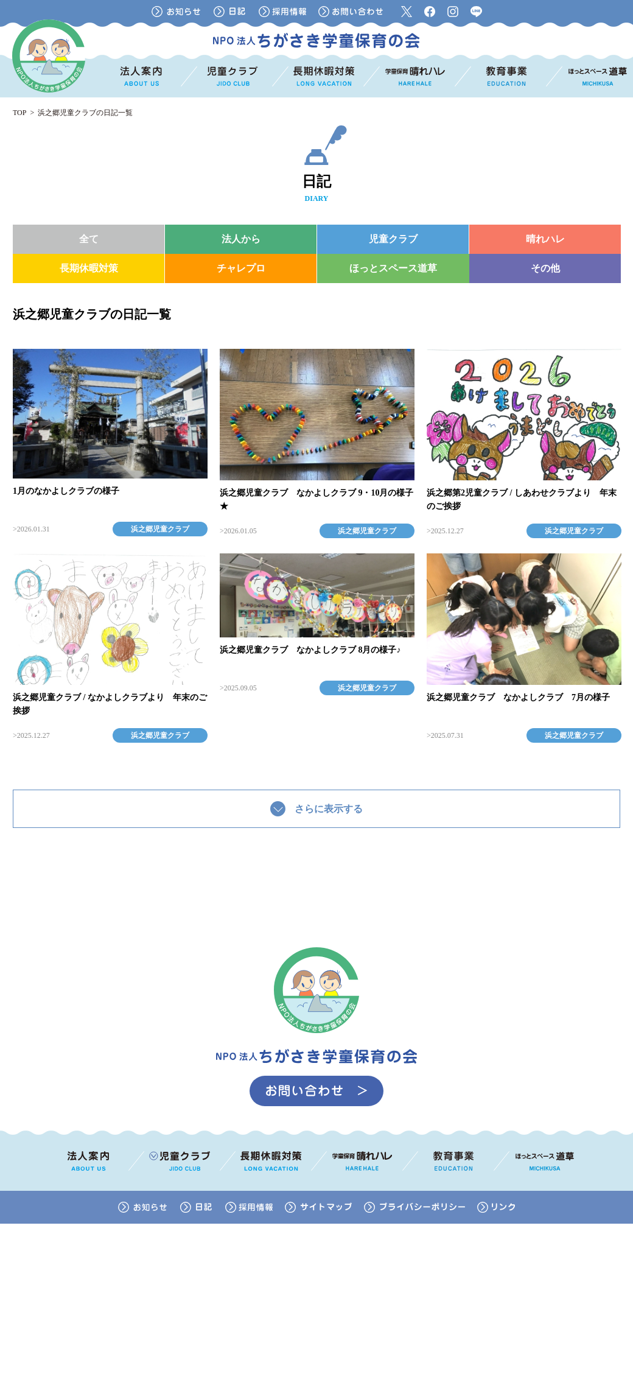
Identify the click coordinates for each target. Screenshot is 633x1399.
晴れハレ (545, 239)
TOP (19, 112)
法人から (241, 239)
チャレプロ (241, 268)
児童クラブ (393, 239)
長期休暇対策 (89, 268)
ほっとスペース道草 (393, 268)
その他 (545, 268)
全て (89, 239)
